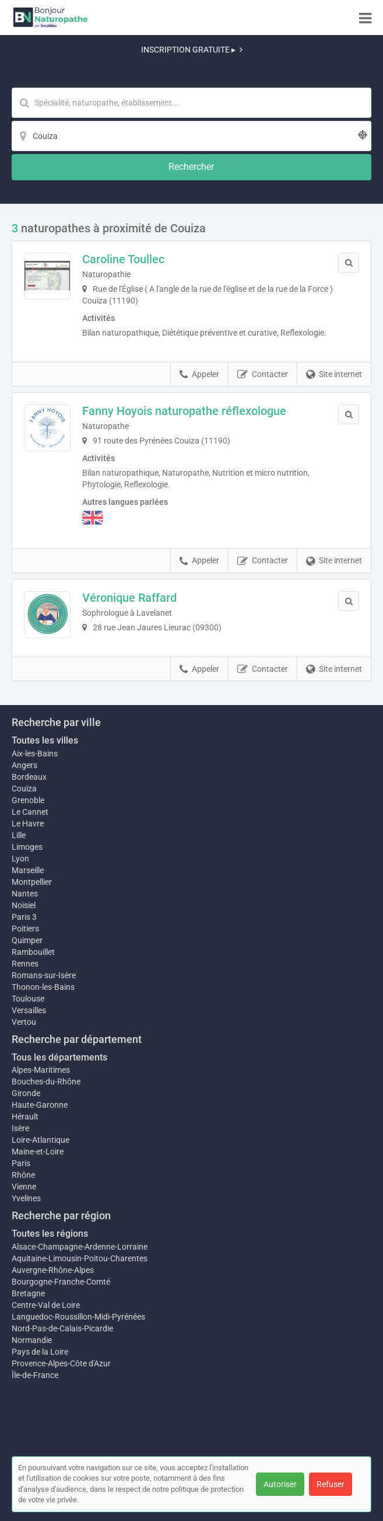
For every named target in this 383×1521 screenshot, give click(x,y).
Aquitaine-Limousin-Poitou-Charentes (79, 1258)
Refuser (331, 1484)
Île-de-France (35, 1375)
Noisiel (24, 905)
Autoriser (280, 1484)
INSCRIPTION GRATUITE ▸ (192, 49)
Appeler (199, 374)
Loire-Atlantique (40, 1140)
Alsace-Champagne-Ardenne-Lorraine (79, 1246)
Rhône (23, 1175)
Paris (21, 1163)
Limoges (27, 847)
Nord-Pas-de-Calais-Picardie (62, 1328)
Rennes (25, 963)
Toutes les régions (50, 1233)
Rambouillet (33, 952)
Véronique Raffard (129, 598)
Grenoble (28, 800)
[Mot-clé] (191, 103)
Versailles (29, 1010)
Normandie (32, 1340)
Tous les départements (59, 1057)
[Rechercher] (191, 167)
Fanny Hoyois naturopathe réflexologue (184, 411)
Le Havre (28, 823)
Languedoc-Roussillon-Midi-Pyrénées (78, 1316)
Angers (24, 765)
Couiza (24, 788)
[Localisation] (191, 136)
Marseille (28, 870)
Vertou (24, 1022)
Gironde (26, 1093)
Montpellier (32, 882)
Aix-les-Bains (35, 753)
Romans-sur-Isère (44, 975)
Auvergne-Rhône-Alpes (53, 1270)
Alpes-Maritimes (41, 1070)
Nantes (25, 893)
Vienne (24, 1186)
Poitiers (25, 928)
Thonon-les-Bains (43, 987)
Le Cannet (30, 812)
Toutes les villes (45, 740)
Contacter (262, 374)
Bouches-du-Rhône (46, 1081)
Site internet (334, 374)
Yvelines (26, 1198)
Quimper (27, 940)
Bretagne (28, 1293)
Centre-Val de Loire (46, 1305)
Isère (20, 1128)
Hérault (25, 1116)
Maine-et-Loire (38, 1151)
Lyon (20, 858)
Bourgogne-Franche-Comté (61, 1281)
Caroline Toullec (123, 259)
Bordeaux (29, 777)
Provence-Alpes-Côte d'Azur (61, 1363)
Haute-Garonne (40, 1105)
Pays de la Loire (40, 1351)
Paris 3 (24, 917)
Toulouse (28, 998)
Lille (19, 835)
